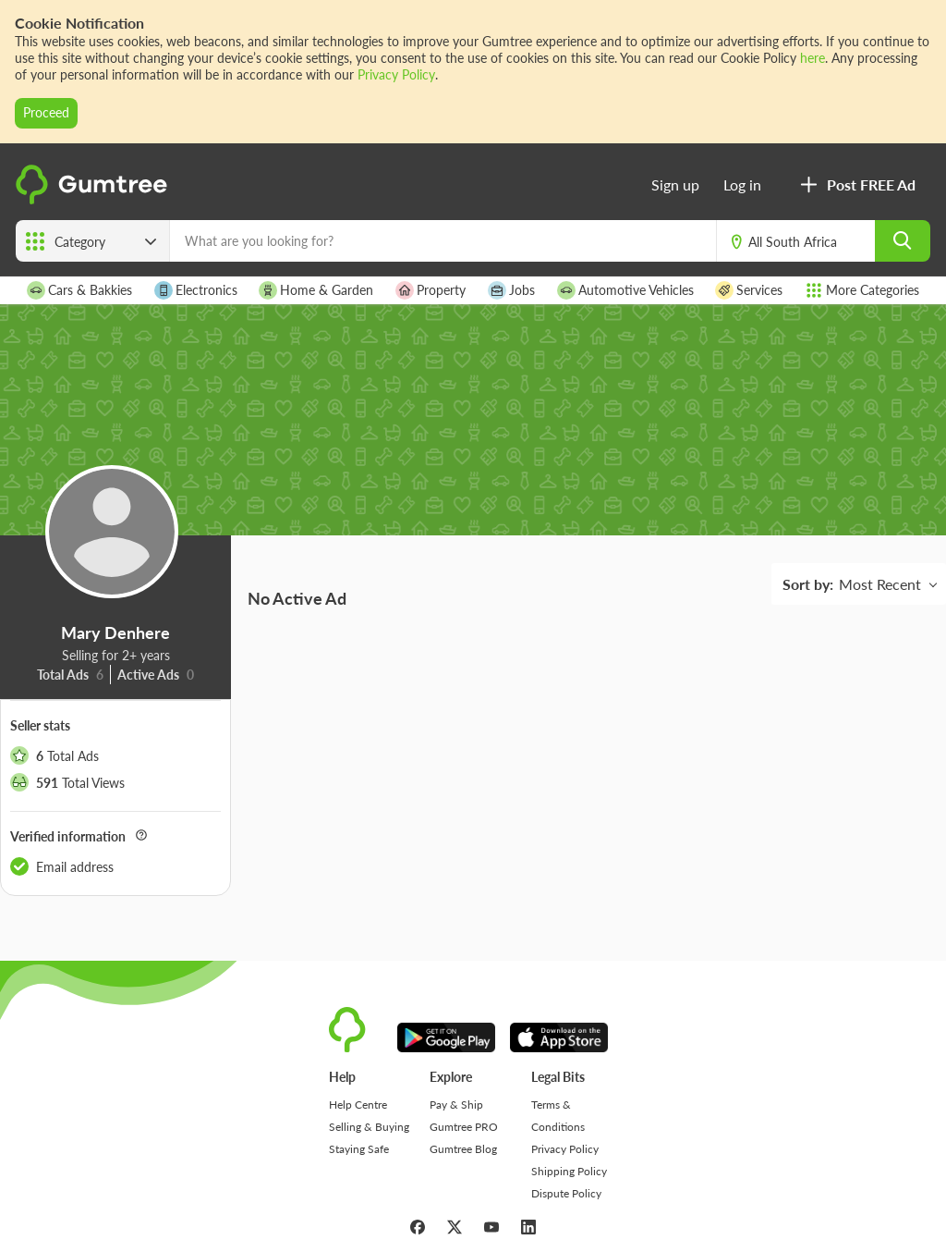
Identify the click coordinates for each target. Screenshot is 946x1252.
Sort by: (807, 584)
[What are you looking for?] (443, 241)
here (812, 58)
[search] (902, 241)
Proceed (46, 112)
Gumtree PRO (464, 1127)
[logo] (94, 200)
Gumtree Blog (463, 1149)
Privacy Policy (396, 74)
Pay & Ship (456, 1104)
